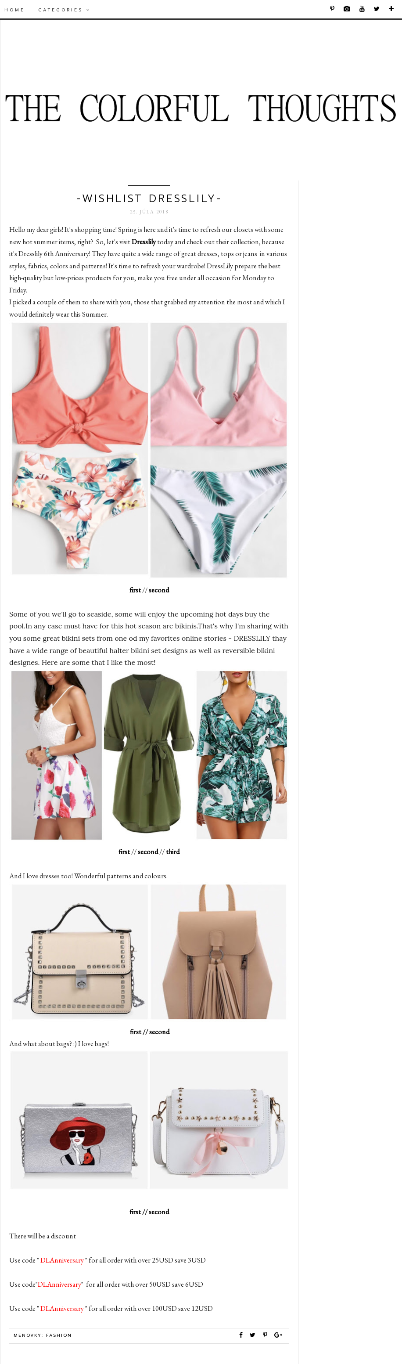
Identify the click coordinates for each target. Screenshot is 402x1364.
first (135, 590)
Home (14, 10)
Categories (64, 10)
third (172, 851)
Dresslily (144, 241)
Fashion (59, 1335)
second (159, 590)
